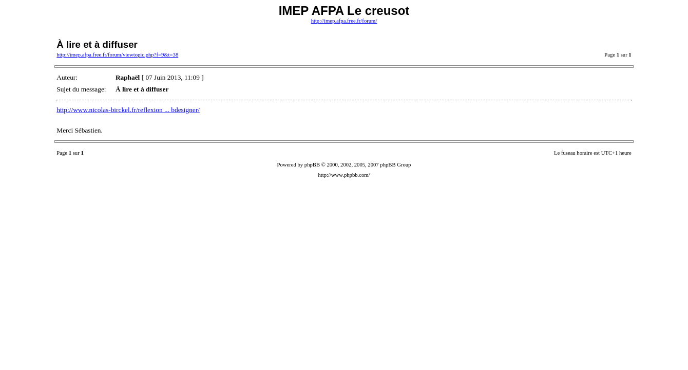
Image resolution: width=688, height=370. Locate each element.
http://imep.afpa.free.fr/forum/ (344, 21)
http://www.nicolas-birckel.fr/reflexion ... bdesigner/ (128, 110)
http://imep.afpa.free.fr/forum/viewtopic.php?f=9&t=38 (117, 55)
